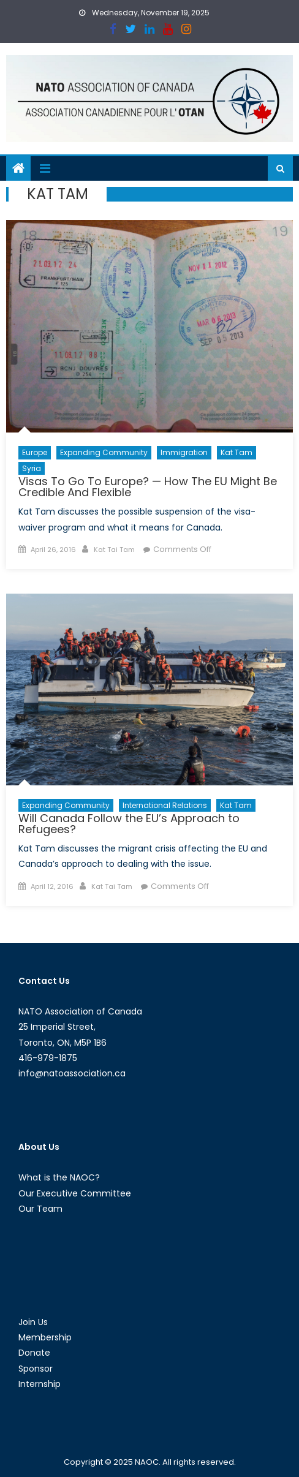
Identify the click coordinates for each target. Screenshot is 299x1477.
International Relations (165, 805)
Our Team (40, 1209)
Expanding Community (104, 452)
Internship (39, 1384)
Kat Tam (236, 452)
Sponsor (35, 1368)
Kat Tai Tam (114, 549)
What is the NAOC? (59, 1177)
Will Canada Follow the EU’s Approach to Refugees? (129, 823)
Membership (45, 1337)
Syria (31, 468)
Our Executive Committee (74, 1193)
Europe (34, 452)
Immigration (184, 452)
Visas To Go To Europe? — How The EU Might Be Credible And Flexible (147, 487)
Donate (34, 1353)
